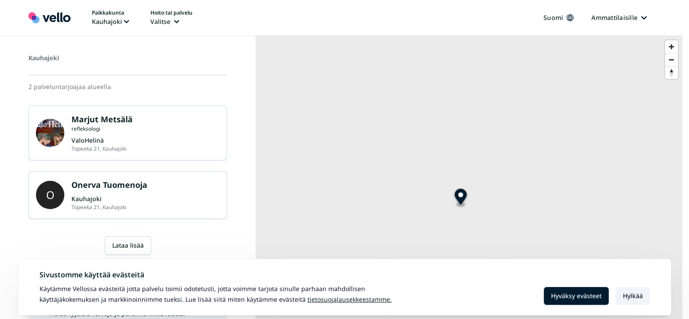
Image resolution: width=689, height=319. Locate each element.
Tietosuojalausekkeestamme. (349, 299)
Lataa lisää (128, 245)
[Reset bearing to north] (671, 72)
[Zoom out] (671, 59)
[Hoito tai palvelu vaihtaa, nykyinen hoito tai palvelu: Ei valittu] (171, 18)
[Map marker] (461, 198)
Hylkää (633, 296)
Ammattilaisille (619, 17)
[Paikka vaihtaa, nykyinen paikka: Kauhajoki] (110, 18)
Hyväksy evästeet (576, 296)
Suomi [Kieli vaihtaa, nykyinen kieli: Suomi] (558, 17)
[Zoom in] (671, 46)
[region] (469, 177)
